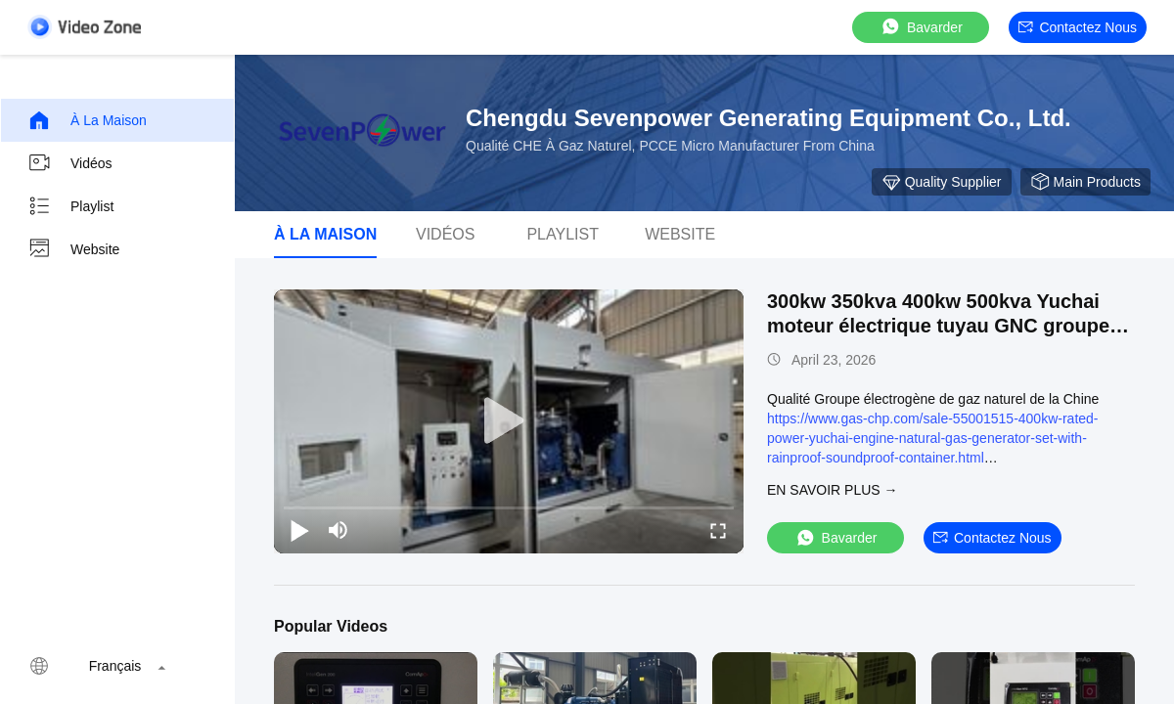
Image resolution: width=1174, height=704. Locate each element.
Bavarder (921, 27)
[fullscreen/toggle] (718, 530)
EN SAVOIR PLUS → (832, 490)
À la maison (87, 120)
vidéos (445, 234)
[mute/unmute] (338, 530)
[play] (508, 421)
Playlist (70, 206)
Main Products (1085, 182)
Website (73, 249)
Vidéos (70, 163)
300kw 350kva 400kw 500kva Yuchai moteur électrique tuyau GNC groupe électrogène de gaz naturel (938, 325)
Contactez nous (1077, 27)
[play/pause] (299, 530)
